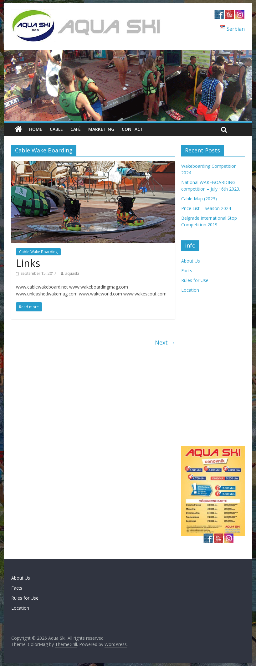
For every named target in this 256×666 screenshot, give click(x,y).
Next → (165, 342)
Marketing (101, 129)
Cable (56, 129)
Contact (132, 129)
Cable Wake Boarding (38, 251)
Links (28, 263)
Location (190, 290)
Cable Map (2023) (199, 199)
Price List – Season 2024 (206, 208)
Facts (186, 271)
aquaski (72, 273)
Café (75, 129)
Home (35, 129)
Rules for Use (194, 280)
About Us (190, 261)
